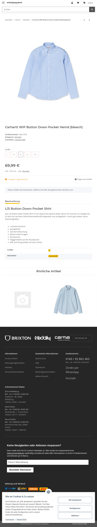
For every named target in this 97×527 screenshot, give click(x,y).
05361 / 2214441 (19, 402)
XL (27, 154)
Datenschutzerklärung (15, 453)
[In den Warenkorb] (7, 27)
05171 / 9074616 (19, 414)
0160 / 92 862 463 (78, 359)
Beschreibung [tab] (12, 201)
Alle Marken (81, 338)
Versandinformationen (14, 372)
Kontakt (71, 378)
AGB (37, 363)
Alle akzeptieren (74, 500)
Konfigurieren (74, 508)
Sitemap (8, 367)
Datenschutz (40, 358)
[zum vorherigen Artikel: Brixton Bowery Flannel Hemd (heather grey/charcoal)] (84, 20)
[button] (72, 2)
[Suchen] (45, 9)
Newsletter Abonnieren (20, 470)
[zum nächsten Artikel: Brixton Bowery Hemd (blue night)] (89, 20)
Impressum (40, 367)
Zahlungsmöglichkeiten (15, 363)
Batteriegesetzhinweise (45, 372)
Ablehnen (74, 516)
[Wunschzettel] (78, 2)
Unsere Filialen (11, 358)
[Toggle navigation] (3, 1)
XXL (35, 154)
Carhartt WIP (53, 256)
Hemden (18, 137)
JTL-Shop (84, 524)
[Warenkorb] (88, 2)
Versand (25, 171)
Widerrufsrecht (41, 376)
